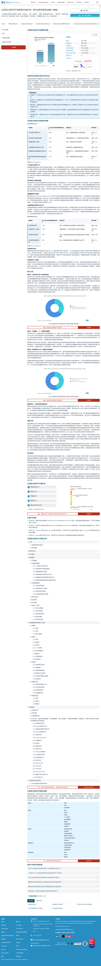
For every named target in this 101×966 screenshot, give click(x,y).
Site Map (18, 956)
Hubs (17, 946)
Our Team (19, 925)
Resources (71, 2)
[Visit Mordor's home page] (10, 2)
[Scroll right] (99, 24)
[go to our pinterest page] (66, 936)
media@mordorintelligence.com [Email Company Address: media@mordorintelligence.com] (42, 945)
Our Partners (19, 928)
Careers (3, 949)
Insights (3, 939)
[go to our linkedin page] (56, 936)
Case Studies (19, 939)
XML (2, 956)
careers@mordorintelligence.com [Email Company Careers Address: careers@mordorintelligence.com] (64, 929)
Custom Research (43, 2)
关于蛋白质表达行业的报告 (84, 904)
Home (3, 921)
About (53, 2)
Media (3, 932)
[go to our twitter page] (63, 936)
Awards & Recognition (7, 935)
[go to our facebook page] (60, 936)
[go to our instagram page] (69, 936)
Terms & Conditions (21, 949)
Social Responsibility (21, 932)
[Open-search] (98, 2)
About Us (3, 925)
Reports (33, 2)
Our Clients (4, 928)
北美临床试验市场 (57, 908)
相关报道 (31, 900)
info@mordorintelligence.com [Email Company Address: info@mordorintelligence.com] (41, 939)
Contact (86, 2)
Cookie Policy (20, 953)
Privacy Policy (5, 953)
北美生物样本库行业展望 (35, 908)
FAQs (17, 935)
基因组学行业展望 (57, 904)
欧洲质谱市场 (32, 904)
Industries (79, 2)
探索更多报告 (39, 900)
